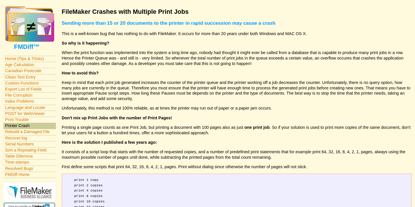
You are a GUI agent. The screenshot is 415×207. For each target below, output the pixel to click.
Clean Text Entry (20, 77)
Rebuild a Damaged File (27, 131)
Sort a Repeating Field (26, 150)
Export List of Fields (23, 89)
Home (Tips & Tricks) (24, 58)
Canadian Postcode (23, 70)
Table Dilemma (19, 156)
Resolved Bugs (19, 168)
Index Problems (19, 101)
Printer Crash (17, 125)
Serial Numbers (19, 144)
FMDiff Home (17, 174)
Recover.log (16, 138)
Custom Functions (22, 83)
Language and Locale (25, 107)
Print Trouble (17, 119)
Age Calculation (19, 64)
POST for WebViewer (25, 113)
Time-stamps (17, 162)
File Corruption (19, 95)
